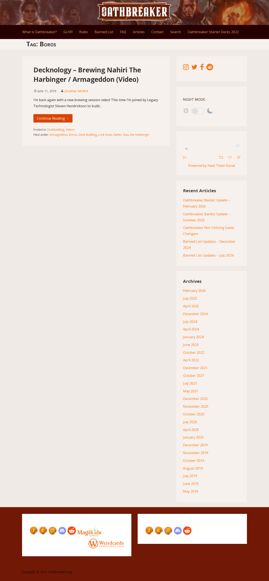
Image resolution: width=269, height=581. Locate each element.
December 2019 (195, 445)
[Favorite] (230, 157)
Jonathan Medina (76, 91)
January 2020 (193, 437)
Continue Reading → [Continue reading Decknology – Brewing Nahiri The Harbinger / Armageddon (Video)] (53, 118)
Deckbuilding (55, 130)
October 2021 (193, 375)
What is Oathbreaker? (39, 32)
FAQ (123, 32)
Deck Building (88, 135)
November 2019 (195, 452)
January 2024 (193, 337)
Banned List (104, 32)
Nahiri (117, 135)
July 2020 (190, 422)
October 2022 (193, 352)
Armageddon (58, 135)
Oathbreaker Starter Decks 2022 (213, 32)
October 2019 (193, 460)
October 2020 (193, 414)
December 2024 (195, 314)
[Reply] (237, 157)
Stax (126, 135)
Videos (70, 130)
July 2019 (190, 476)
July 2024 (190, 321)
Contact (157, 32)
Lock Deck (105, 135)
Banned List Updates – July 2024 (208, 255)
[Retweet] (221, 157)
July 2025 (190, 298)
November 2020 (195, 406)
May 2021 (190, 391)
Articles (139, 32)
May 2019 (190, 491)
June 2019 (191, 483)
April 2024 (191, 329)
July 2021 (190, 383)
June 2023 (191, 344)
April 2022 (191, 360)
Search (175, 32)
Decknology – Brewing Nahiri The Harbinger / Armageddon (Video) (87, 74)
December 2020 (195, 398)
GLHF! (68, 32)
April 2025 (191, 306)
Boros (73, 135)
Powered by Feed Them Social (211, 165)
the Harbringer (139, 135)
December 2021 (195, 368)
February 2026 (194, 290)
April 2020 (191, 429)
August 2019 (193, 468)
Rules (83, 32)
